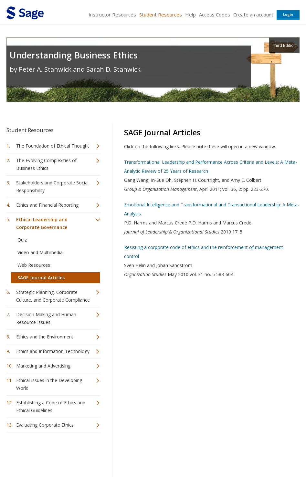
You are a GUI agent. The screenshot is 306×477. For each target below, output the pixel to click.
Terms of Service (181, 453)
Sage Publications (43, 453)
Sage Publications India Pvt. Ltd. (100, 453)
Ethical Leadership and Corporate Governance (42, 223)
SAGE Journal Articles (41, 278)
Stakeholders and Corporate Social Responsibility (52, 186)
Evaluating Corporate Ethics (45, 425)
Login (288, 14)
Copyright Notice (220, 453)
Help (190, 14)
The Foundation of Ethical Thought (52, 146)
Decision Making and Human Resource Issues (46, 318)
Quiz (22, 240)
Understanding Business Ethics (74, 55)
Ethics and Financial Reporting (47, 205)
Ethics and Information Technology (53, 351)
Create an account (253, 14)
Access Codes (214, 14)
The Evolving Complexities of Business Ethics (46, 164)
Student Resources (160, 14)
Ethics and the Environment (44, 337)
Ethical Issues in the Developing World (49, 384)
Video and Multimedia (40, 252)
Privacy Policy (257, 453)
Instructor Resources (112, 14)
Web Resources (33, 265)
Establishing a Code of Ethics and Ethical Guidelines (50, 406)
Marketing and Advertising (43, 366)
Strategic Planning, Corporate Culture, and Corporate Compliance (53, 296)
